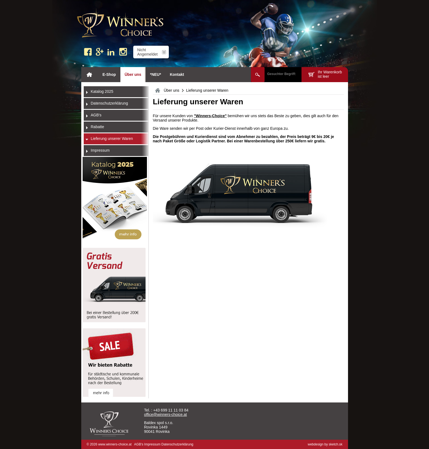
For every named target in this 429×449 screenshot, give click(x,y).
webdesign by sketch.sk (325, 444)
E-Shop (109, 74)
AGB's (138, 444)
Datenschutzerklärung (177, 444)
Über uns (133, 74)
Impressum (152, 444)
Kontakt (177, 74)
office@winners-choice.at (165, 414)
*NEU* (155, 74)
